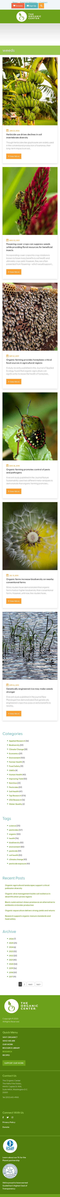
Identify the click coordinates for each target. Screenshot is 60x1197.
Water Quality (15, 804)
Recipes (6, 1055)
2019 (11, 968)
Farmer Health (15, 762)
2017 (11, 976)
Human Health (15, 774)
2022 (11, 955)
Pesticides (13, 787)
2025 (11, 943)
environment (14, 846)
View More (13, 156)
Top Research (15, 795)
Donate (18, 5)
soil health (13, 855)
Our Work (8, 1044)
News (15, 2)
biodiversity (14, 842)
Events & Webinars (28, 2)
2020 (11, 964)
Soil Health (14, 791)
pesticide (13, 851)
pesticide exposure (17, 863)
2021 (11, 960)
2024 (11, 947)
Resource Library (11, 1048)
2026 (11, 938)
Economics (14, 753)
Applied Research (17, 741)
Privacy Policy (9, 1122)
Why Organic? (10, 1037)
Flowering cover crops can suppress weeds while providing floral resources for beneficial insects (29, 247)
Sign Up (31, 5)
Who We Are (9, 1040)
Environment (14, 757)
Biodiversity (14, 745)
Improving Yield (16, 778)
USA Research (15, 800)
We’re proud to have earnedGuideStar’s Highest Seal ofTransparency (15, 1185)
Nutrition (13, 783)
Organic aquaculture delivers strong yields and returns (30, 910)
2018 (11, 972)
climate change (16, 859)
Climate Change (16, 749)
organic (12, 834)
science (12, 825)
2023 (11, 951)
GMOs (12, 770)
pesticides (13, 830)
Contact (43, 2)
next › (30, 984)
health (12, 838)
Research (7, 1051)
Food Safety (14, 766)
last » (38, 984)
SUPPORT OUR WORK (14, 1063)
